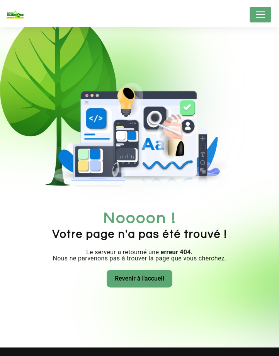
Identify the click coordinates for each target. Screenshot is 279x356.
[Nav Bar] (260, 14)
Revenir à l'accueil (139, 278)
